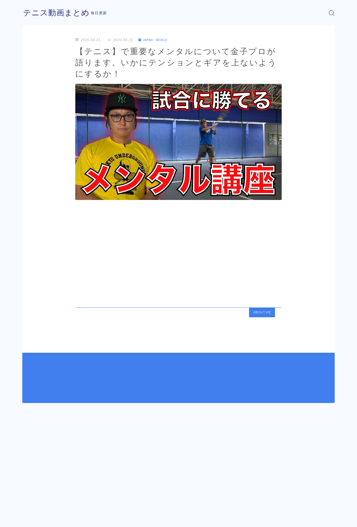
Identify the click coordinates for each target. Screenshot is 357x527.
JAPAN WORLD (155, 40)
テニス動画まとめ (58, 13)
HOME (28, 502)
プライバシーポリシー (69, 519)
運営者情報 (31, 519)
